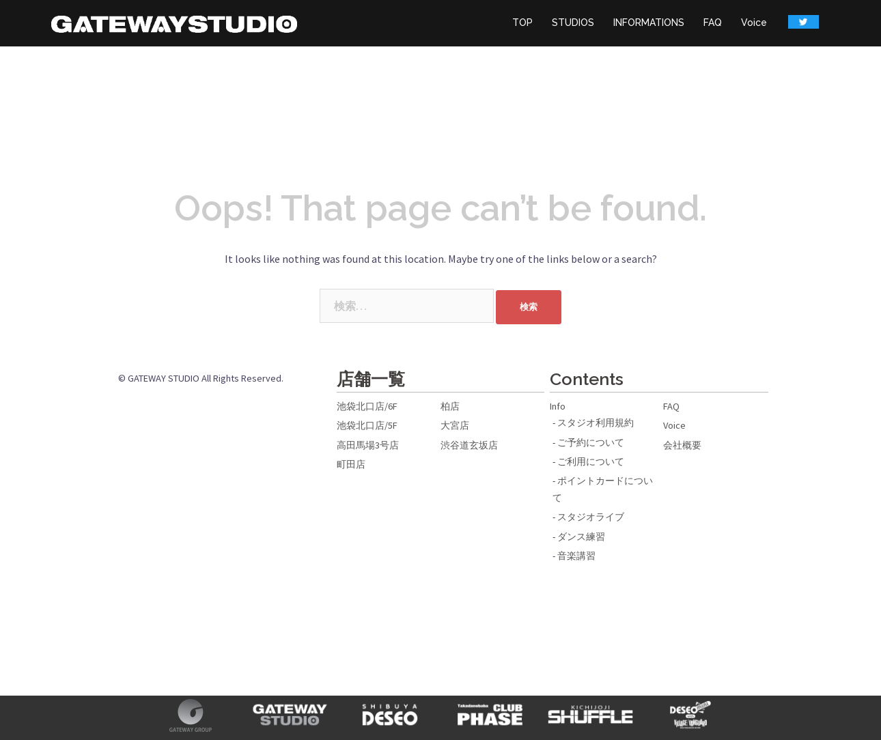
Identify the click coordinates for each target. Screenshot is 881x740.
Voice (754, 22)
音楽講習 (576, 556)
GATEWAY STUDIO (290, 714)
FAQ (712, 22)
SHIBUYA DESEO (390, 714)
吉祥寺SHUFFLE (591, 714)
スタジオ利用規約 (595, 422)
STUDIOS (573, 22)
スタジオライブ (590, 517)
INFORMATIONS (648, 22)
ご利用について (590, 461)
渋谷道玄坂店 (469, 445)
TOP (522, 22)
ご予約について (590, 442)
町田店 (351, 464)
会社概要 (682, 445)
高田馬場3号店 (368, 445)
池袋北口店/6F (367, 406)
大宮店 (454, 425)
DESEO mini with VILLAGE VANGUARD (691, 714)
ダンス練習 (581, 536)
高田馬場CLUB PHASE (490, 714)
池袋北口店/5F (367, 425)
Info (557, 406)
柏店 (450, 406)
